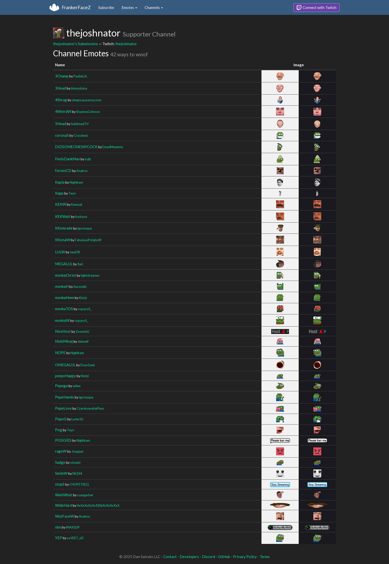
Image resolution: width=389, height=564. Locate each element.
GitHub (224, 556)
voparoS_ (85, 309)
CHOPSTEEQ (79, 484)
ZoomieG (82, 331)
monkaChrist (65, 275)
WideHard (63, 505)
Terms (265, 556)
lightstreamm (90, 275)
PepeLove (63, 408)
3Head (60, 88)
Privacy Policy (245, 556)
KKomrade (63, 228)
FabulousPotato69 (88, 240)
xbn (58, 527)
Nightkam (76, 182)
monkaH (61, 286)
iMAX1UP (73, 527)
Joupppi (77, 451)
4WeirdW (63, 111)
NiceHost (63, 331)
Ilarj (80, 264)
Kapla (60, 182)
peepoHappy (65, 375)
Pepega (61, 385)
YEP (58, 537)
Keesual (76, 204)
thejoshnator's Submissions (75, 43)
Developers (189, 556)
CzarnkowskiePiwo (90, 408)
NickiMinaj (64, 341)
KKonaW (62, 239)
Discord (208, 556)
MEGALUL (63, 264)
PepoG (60, 419)
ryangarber (85, 495)
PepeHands (64, 397)
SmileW (61, 473)
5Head (60, 123)
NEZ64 (77, 473)
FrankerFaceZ (76, 7)
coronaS (62, 135)
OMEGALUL (65, 365)
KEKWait (62, 216)
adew (77, 386)
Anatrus (82, 171)
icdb (88, 159)
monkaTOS (64, 308)
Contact (170, 556)
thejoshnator (126, 43)
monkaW (62, 320)
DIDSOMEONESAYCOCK (76, 146)
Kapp (59, 193)
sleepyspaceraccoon (86, 100)
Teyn (72, 193)
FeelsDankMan (67, 159)
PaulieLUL (80, 76)
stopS (60, 484)
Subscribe (106, 7)
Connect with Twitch (316, 7)
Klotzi (83, 298)
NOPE (60, 352)
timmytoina (79, 88)
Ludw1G (77, 419)
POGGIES (63, 440)
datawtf (83, 341)
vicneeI (75, 462)
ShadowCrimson (88, 112)
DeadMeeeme (112, 147)
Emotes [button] (129, 7)
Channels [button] (154, 7)
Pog (58, 430)
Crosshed (81, 135)
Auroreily (80, 287)
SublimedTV (80, 124)
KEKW (60, 204)
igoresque (84, 228)
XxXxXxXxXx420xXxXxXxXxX (98, 505)
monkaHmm (64, 297)
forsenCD (63, 170)
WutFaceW (64, 516)
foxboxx (81, 217)
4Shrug (61, 100)
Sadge (60, 462)
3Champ (61, 76)
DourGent (87, 365)
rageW (60, 451)
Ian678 (75, 252)
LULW (60, 252)
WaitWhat (63, 495)
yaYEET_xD (75, 538)
